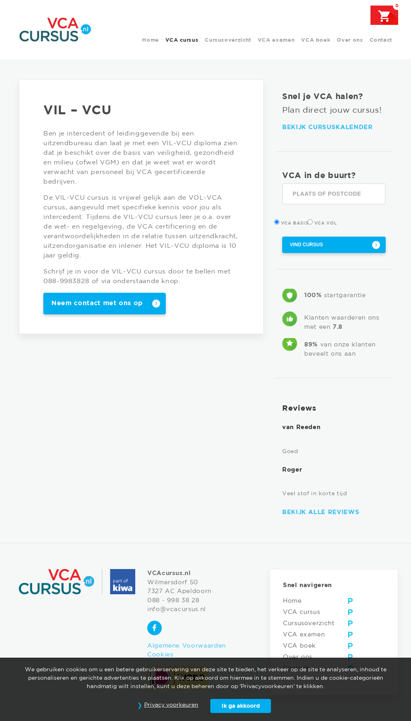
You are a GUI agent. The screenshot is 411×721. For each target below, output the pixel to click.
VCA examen (276, 40)
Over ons (350, 40)
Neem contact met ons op (97, 303)
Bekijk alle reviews (320, 512)
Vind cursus (306, 244)
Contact (381, 40)
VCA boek (315, 40)
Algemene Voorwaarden (186, 645)
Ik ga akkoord (241, 706)
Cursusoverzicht (228, 40)
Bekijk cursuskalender (327, 127)
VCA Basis (295, 222)
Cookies (160, 654)
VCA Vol (326, 222)
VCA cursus (181, 40)
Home (150, 40)
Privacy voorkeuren (171, 705)
